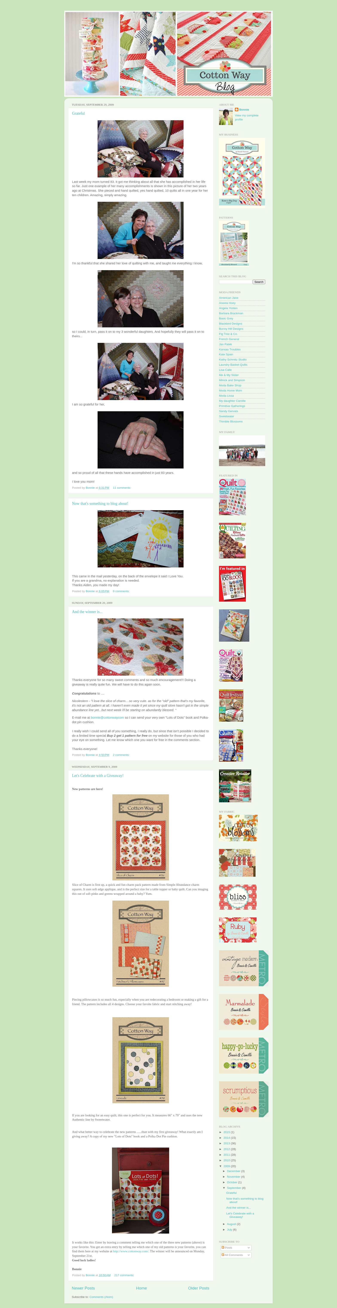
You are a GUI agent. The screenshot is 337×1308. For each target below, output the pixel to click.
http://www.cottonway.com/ (131, 1251)
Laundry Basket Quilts (233, 364)
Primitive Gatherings (232, 406)
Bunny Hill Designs (231, 328)
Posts (227, 1247)
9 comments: (121, 591)
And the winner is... (87, 612)
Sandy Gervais (228, 411)
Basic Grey (226, 318)
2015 (227, 1132)
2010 (227, 1160)
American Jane (228, 297)
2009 (227, 1166)
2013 (227, 1143)
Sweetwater (226, 416)
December (234, 1171)
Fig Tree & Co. (228, 334)
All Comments (232, 1255)
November (234, 1176)
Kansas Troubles (230, 349)
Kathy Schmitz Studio (233, 359)
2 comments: (121, 754)
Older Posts (198, 1288)
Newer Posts (83, 1288)
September (234, 1187)
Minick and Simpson (232, 380)
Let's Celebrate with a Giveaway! (98, 775)
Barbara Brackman (231, 313)
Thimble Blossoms (231, 421)
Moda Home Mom (230, 390)
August (232, 1224)
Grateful (78, 113)
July (230, 1229)
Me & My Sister (229, 375)
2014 (227, 1137)
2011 (227, 1154)
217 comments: (124, 1275)
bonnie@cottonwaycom (107, 717)
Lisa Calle (225, 369)
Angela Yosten (228, 308)
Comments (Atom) (101, 1297)
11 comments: (122, 487)
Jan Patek (225, 344)
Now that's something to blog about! (100, 503)
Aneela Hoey (227, 303)
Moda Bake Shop (230, 385)
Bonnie (244, 109)
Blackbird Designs (230, 323)
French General (229, 339)
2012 (227, 1149)
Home (141, 1288)
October (232, 1182)
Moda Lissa (226, 395)
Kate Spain (226, 354)
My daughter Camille (232, 400)
